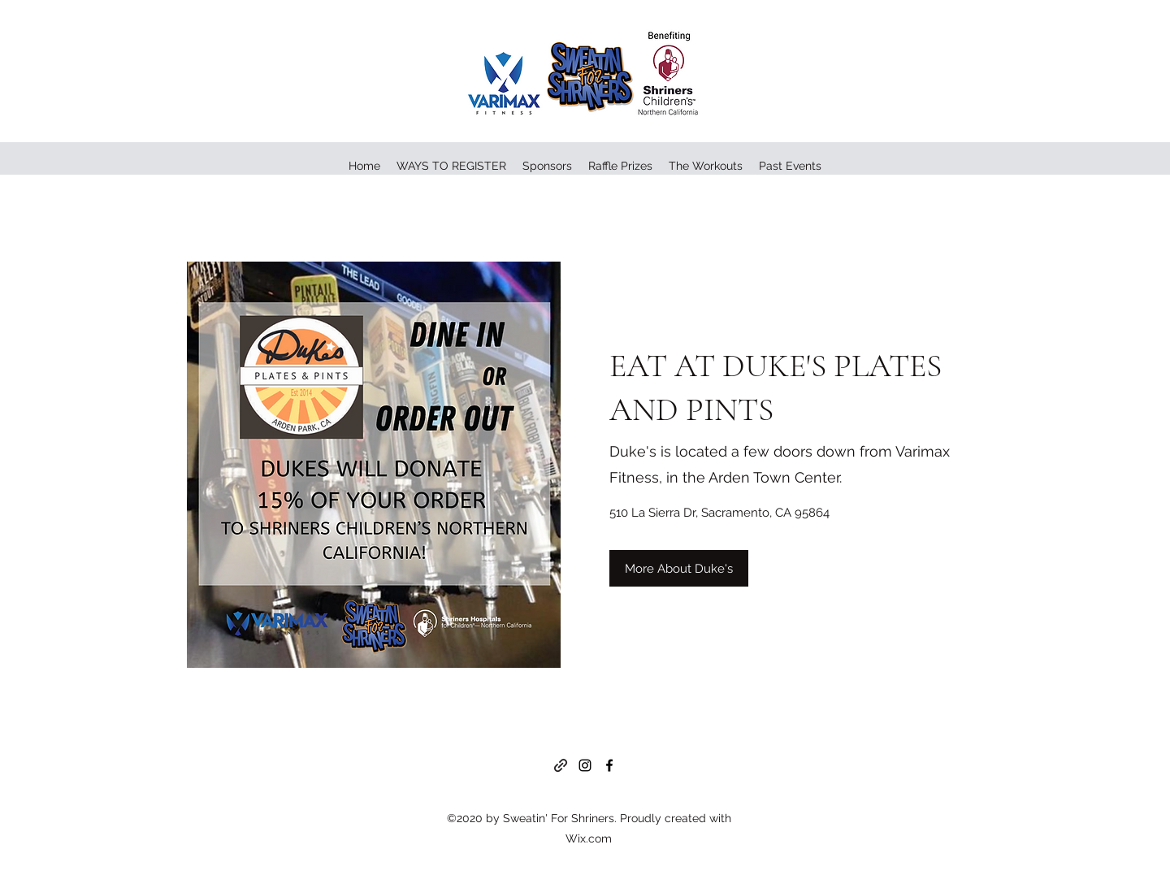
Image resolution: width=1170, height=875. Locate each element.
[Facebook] (609, 765)
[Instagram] (585, 765)
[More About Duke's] (678, 568)
